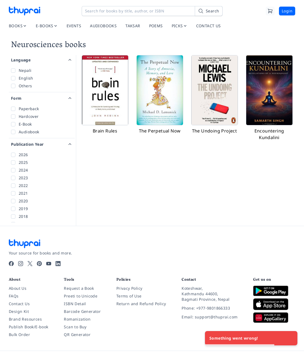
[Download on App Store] (274, 304)
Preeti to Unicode (80, 296)
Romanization (77, 319)
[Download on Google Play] (274, 291)
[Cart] (270, 11)
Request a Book (79, 288)
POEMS (156, 25)
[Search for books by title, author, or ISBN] (152, 11)
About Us (17, 288)
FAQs (14, 296)
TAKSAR (132, 25)
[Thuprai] (24, 11)
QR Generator (77, 334)
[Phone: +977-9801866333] (213, 308)
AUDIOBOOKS (103, 25)
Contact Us (19, 303)
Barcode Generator (82, 311)
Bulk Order (19, 334)
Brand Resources (25, 319)
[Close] (290, 338)
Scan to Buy (75, 326)
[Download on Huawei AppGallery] (274, 317)
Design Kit (19, 311)
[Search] (208, 11)
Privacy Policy (129, 288)
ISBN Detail (75, 303)
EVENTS (74, 25)
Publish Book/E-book (28, 326)
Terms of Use (129, 296)
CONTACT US (208, 25)
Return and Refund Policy (141, 303)
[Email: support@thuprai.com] (213, 317)
